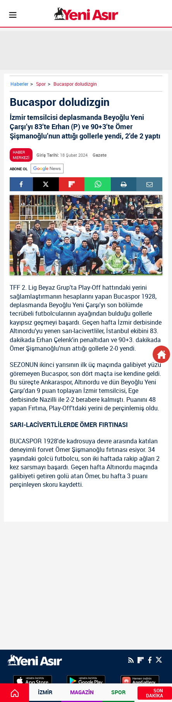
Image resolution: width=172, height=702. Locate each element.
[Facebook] (149, 660)
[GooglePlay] (86, 680)
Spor (41, 84)
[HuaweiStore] (139, 680)
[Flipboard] (141, 660)
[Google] (47, 168)
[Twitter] (158, 660)
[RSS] (131, 660)
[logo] (35, 659)
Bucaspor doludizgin (75, 84)
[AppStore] (32, 680)
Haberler (19, 84)
